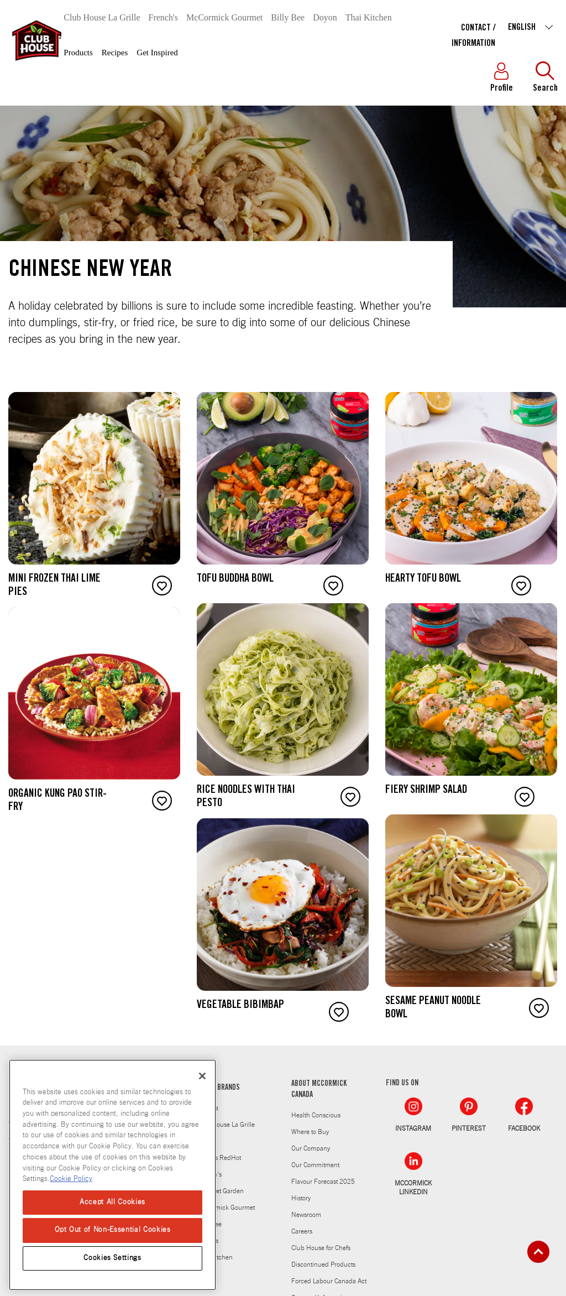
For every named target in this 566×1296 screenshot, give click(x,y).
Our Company (310, 1148)
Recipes (115, 52)
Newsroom (306, 1214)
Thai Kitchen (368, 17)
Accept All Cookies (112, 1202)
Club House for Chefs (320, 1248)
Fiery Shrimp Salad (426, 790)
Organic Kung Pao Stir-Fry (57, 801)
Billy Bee (288, 17)
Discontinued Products (323, 1264)
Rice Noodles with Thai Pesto (246, 797)
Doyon (325, 17)
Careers (301, 1231)
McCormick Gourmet (224, 17)
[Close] (202, 1076)
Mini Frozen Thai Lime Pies (54, 586)
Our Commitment (315, 1165)
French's (164, 17)
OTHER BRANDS (218, 1088)
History (301, 1198)
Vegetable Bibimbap (240, 1005)
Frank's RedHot (219, 1157)
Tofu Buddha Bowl (235, 579)
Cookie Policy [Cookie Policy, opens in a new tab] (71, 1179)
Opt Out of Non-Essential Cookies (113, 1230)
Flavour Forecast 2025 (323, 1181)
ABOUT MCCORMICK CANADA (319, 1089)
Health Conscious (315, 1115)
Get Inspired (157, 52)
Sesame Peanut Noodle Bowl (433, 1008)
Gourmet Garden (220, 1191)
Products (78, 52)
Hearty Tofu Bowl (423, 579)
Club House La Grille (102, 17)
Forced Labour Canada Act (328, 1281)
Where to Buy (310, 1131)
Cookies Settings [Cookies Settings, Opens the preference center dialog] (112, 1258)
